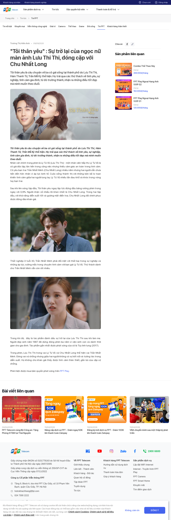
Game (81, 26)
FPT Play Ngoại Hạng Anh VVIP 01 (145, 99)
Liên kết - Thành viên (84, 469)
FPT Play (64, 371)
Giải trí (53, 26)
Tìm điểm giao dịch (142, 489)
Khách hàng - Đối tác (84, 473)
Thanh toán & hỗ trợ (108, 9)
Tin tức (55, 9)
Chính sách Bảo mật (21, 515)
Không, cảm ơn (135, 510)
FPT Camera (139, 476)
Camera (61, 26)
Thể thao (72, 26)
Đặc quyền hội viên (77, 9)
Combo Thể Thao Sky (144, 66)
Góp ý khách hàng (112, 476)
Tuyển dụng (79, 486)
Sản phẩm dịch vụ (33, 9)
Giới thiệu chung (82, 465)
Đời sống (91, 26)
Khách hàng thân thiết (117, 26)
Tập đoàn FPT (81, 482)
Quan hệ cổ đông (82, 477)
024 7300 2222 (22, 495)
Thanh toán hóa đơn (113, 472)
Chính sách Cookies (73, 512)
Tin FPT (34, 18)
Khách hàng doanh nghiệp (36, 2)
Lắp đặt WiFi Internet (143, 465)
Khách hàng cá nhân (11, 2)
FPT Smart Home (141, 481)
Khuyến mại (20, 26)
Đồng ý (157, 510)
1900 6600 (154, 451)
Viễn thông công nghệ (37, 26)
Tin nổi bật (7, 26)
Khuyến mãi (139, 485)
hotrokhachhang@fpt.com (27, 491)
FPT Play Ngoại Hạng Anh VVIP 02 (145, 83)
